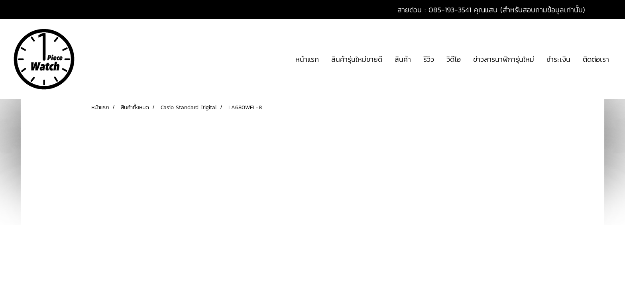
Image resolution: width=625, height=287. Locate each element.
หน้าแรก (307, 59)
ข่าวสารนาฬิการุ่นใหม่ (503, 59)
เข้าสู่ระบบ (22, 10)
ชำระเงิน (558, 59)
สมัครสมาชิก (63, 10)
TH (605, 9)
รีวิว (428, 59)
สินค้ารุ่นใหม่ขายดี (356, 59)
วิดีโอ (453, 59)
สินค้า (403, 59)
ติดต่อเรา (596, 59)
